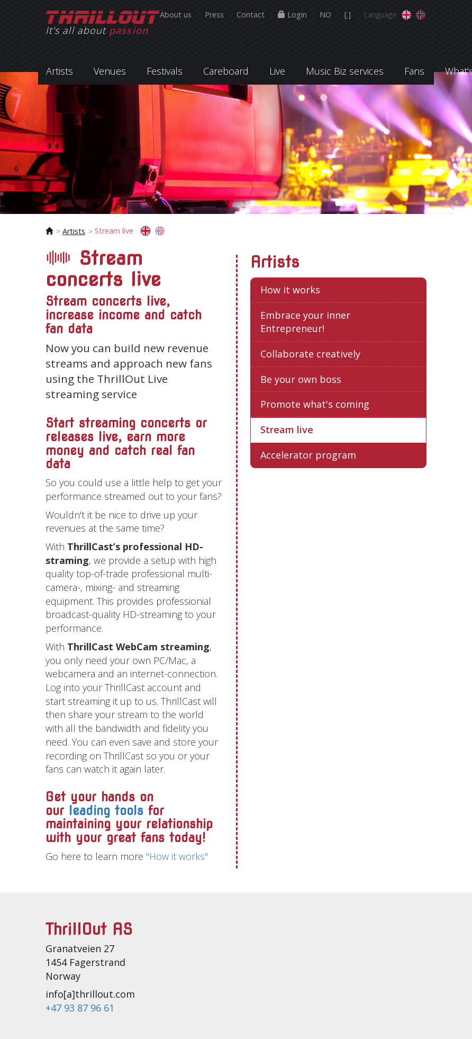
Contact (251, 15)
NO (325, 15)
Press (214, 15)
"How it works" (177, 856)
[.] (347, 15)
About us (176, 15)
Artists (73, 231)
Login (292, 15)
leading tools (106, 810)
